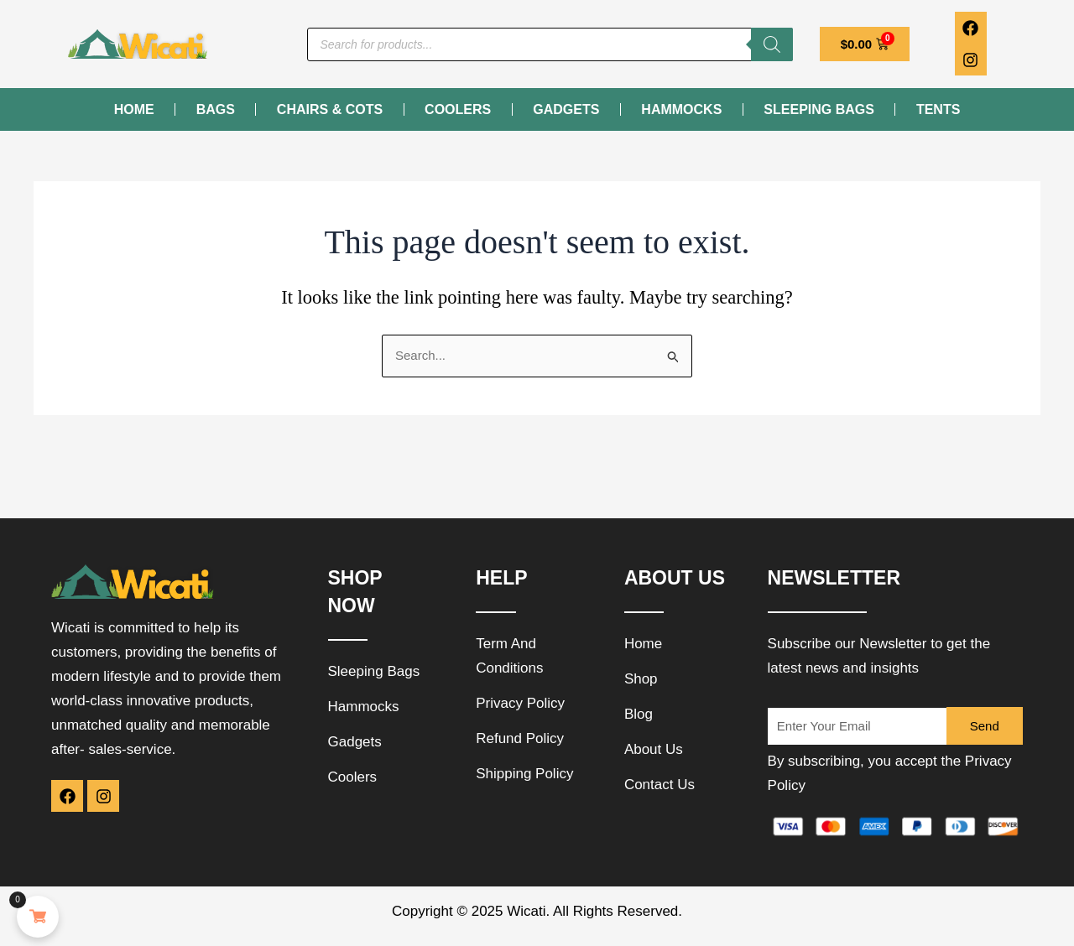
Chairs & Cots (330, 109)
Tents (938, 109)
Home (134, 109)
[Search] (772, 44)
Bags (215, 109)
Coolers (458, 109)
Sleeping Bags (819, 109)
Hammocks (681, 109)
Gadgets (566, 109)
